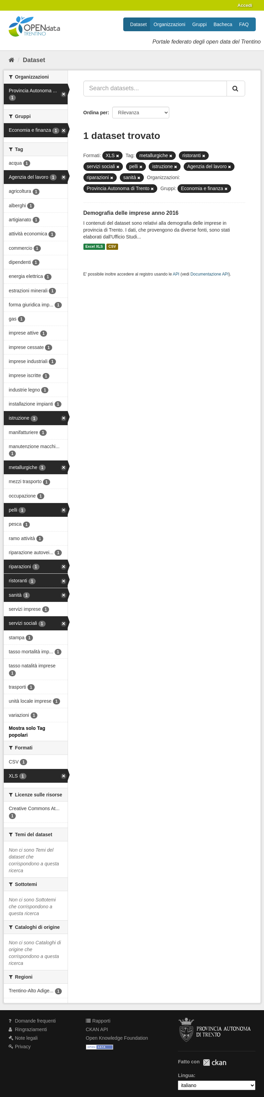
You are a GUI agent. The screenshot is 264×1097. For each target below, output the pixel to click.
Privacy (20, 1046)
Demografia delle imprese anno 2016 (131, 213)
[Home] (11, 60)
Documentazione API (210, 274)
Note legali (23, 1038)
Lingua (186, 1075)
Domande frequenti (32, 1021)
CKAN (214, 1062)
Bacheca (223, 24)
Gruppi (199, 24)
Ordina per (95, 112)
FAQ (244, 24)
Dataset (138, 24)
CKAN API (97, 1029)
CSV (112, 247)
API (176, 274)
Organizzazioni (169, 24)
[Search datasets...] (155, 88)
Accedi (245, 5)
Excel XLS (94, 247)
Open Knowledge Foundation (117, 1038)
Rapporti (98, 1021)
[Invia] (236, 88)
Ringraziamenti (28, 1029)
